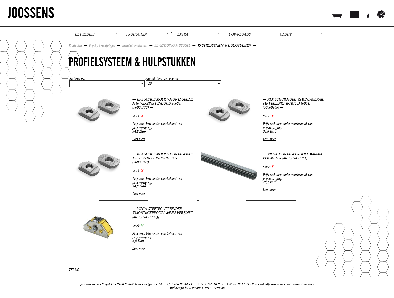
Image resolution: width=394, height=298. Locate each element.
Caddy (286, 34)
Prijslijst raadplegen (102, 45)
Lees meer (138, 139)
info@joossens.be (271, 284)
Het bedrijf (85, 34)
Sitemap (219, 288)
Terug (74, 270)
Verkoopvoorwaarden (300, 284)
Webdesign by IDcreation (186, 288)
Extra (182, 34)
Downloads (240, 34)
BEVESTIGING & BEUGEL (172, 45)
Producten (136, 34)
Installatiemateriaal (134, 45)
